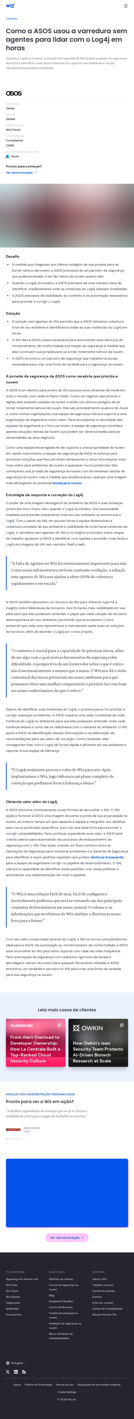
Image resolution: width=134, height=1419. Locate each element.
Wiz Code (11, 1285)
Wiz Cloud (12, 1291)
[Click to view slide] (13, 1138)
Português (16, 1363)
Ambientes (12, 1308)
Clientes (11, 19)
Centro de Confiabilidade (107, 1308)
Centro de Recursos (61, 1307)
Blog (51, 1295)
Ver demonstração (21, 173)
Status (17, 1384)
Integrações (13, 1302)
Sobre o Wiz (99, 1279)
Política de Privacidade (38, 1384)
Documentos (13, 1314)
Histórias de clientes (61, 1279)
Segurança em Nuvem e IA (22, 1279)
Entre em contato (102, 1302)
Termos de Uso (65, 1384)
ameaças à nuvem (67, 483)
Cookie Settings (67, 1392)
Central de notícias (103, 1291)
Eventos (97, 1296)
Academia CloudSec (61, 1301)
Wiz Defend (13, 1296)
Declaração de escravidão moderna (98, 1384)
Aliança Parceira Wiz (104, 1314)
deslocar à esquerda (107, 857)
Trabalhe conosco (103, 1285)
